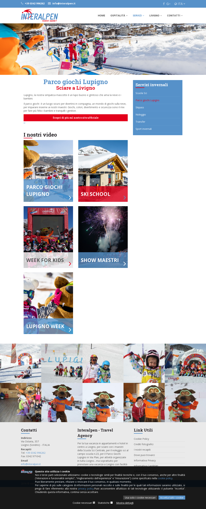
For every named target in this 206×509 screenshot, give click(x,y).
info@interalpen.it (61, 3)
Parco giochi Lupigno (147, 100)
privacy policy (86, 488)
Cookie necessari (82, 502)
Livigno (155, 15)
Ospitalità (119, 15)
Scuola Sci (141, 93)
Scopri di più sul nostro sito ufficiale (75, 117)
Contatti (175, 15)
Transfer (140, 121)
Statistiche (104, 502)
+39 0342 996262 (33, 3)
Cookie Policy (141, 460)
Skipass (140, 107)
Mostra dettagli (124, 502)
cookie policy (165, 478)
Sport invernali (144, 128)
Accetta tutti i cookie (171, 497)
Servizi (138, 15)
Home (101, 15)
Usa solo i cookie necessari (140, 497)
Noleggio (141, 114)
